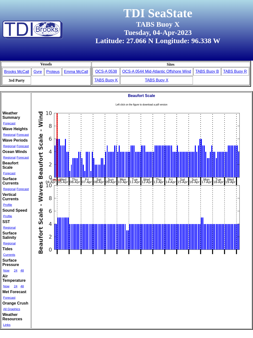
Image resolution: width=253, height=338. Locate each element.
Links (6, 325)
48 (22, 270)
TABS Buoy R (235, 71)
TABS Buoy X (156, 80)
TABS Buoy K (106, 80)
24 (15, 270)
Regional (9, 135)
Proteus (53, 72)
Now (6, 270)
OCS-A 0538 (106, 71)
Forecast (9, 123)
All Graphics (11, 309)
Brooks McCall (16, 72)
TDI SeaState (157, 13)
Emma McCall (76, 72)
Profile (7, 205)
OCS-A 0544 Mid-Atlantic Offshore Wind (156, 71)
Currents (9, 255)
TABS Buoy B (207, 71)
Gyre (37, 72)
